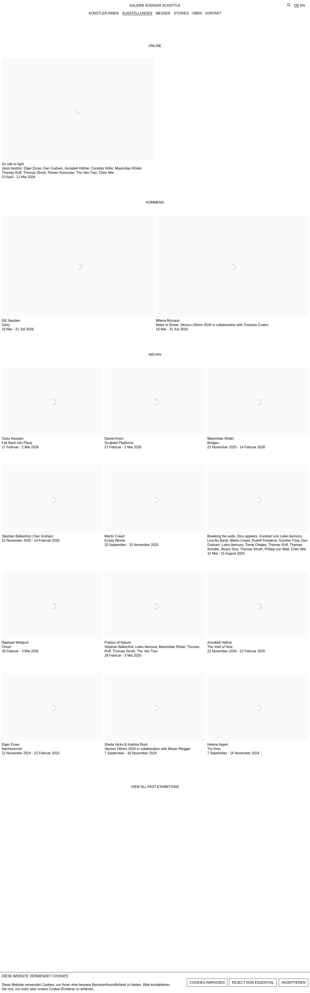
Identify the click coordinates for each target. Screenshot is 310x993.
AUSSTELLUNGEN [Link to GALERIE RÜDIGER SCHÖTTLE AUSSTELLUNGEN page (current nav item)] (137, 13)
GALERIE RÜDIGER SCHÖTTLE (154, 5)
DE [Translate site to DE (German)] (296, 5)
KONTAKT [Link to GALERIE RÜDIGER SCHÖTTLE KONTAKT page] (213, 13)
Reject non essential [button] (253, 983)
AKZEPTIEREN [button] (293, 983)
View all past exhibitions (155, 787)
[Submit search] (289, 5)
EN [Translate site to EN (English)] (302, 5)
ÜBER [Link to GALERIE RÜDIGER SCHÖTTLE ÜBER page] (197, 13)
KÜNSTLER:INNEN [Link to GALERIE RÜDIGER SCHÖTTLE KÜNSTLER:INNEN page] (104, 13)
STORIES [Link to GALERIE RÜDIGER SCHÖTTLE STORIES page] (181, 13)
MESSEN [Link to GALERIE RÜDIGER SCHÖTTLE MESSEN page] (163, 13)
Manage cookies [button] (207, 983)
